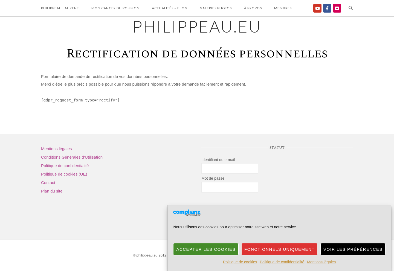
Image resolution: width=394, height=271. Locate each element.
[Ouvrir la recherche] (350, 8)
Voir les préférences (353, 249)
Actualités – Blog (169, 8)
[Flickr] (337, 8)
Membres (283, 8)
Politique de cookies (240, 262)
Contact (48, 182)
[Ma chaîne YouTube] (317, 8)
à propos (253, 8)
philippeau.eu (197, 26)
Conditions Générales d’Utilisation (72, 157)
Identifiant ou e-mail (218, 160)
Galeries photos (216, 8)
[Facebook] (327, 8)
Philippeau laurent (60, 8)
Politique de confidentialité (282, 262)
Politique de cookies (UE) (64, 174)
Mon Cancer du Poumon (115, 8)
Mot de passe (212, 178)
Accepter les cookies (206, 249)
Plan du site (51, 191)
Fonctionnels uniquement (279, 249)
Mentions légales (321, 262)
